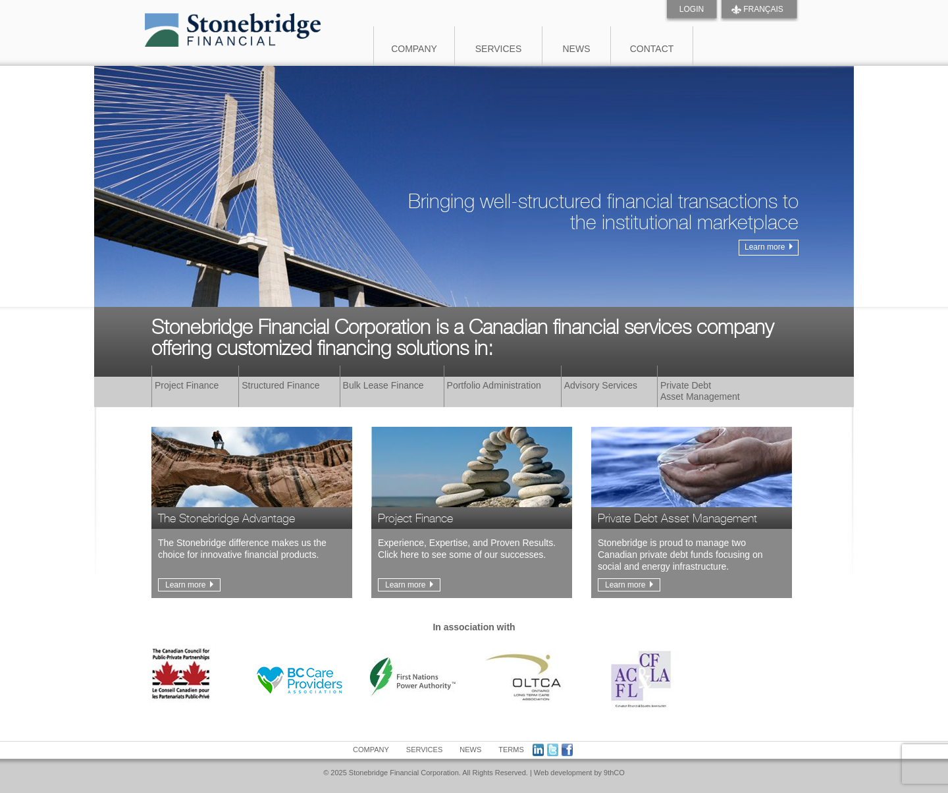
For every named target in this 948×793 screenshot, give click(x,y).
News (577, 48)
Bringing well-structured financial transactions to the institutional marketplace (603, 223)
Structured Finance (280, 385)
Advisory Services (600, 385)
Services (498, 48)
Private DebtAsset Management (700, 391)
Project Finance (187, 385)
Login (691, 9)
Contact (652, 48)
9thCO (614, 773)
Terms (511, 749)
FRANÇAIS (763, 9)
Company (414, 48)
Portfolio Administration (494, 385)
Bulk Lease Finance (383, 385)
